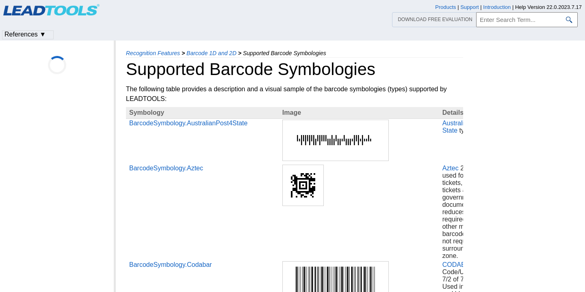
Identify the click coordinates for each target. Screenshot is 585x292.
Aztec (450, 168)
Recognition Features (153, 53)
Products (445, 7)
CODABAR (458, 264)
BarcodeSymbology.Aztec (166, 168)
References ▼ (25, 34)
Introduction (497, 7)
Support (469, 7)
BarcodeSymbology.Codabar (170, 264)
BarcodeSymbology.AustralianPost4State (188, 123)
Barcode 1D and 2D (211, 53)
